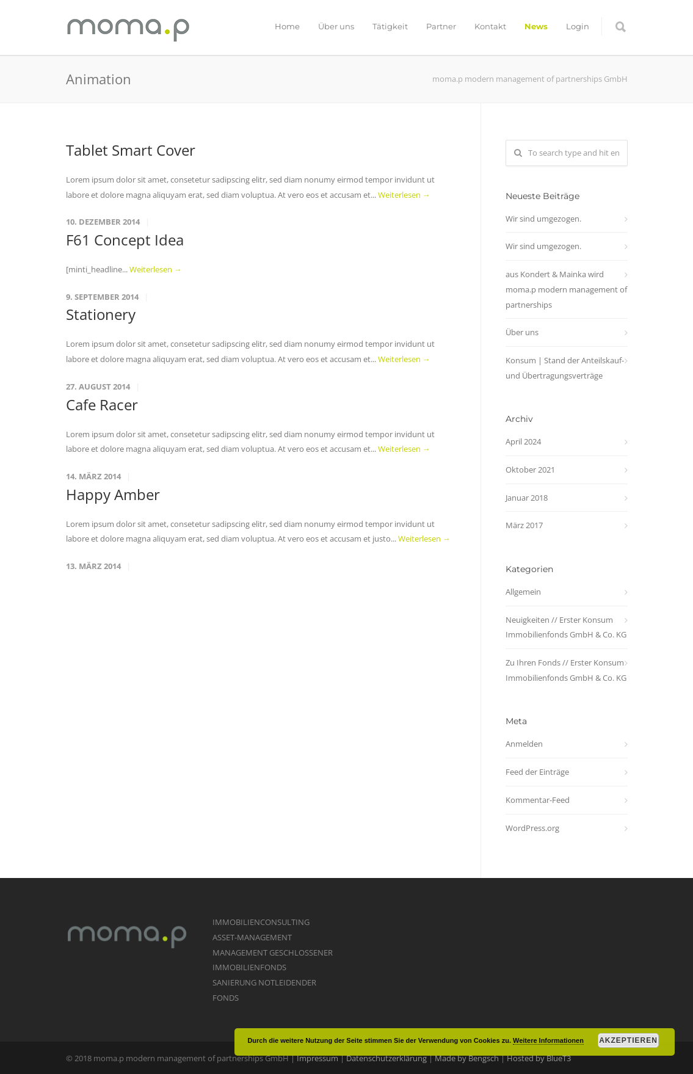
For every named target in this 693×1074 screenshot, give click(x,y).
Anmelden (524, 743)
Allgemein (523, 591)
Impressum (317, 1058)
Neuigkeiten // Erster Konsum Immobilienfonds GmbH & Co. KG (566, 627)
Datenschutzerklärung (386, 1058)
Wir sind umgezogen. (543, 218)
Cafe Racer (102, 404)
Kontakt (490, 26)
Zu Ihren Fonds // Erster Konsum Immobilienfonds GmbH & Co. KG (566, 670)
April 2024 (523, 441)
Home (287, 26)
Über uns (336, 26)
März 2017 (524, 525)
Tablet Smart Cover (130, 150)
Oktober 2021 (530, 469)
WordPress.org (532, 827)
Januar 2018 (527, 497)
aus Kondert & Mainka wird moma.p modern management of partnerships (566, 289)
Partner (441, 26)
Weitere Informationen (548, 1040)
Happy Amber (113, 494)
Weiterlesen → (404, 194)
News (536, 26)
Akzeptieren (628, 1040)
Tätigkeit (390, 26)
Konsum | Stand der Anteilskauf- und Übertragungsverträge (565, 368)
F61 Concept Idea (125, 240)
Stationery (101, 314)
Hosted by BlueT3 (539, 1058)
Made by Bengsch (467, 1058)
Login (577, 26)
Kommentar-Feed (538, 799)
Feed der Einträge (537, 771)
